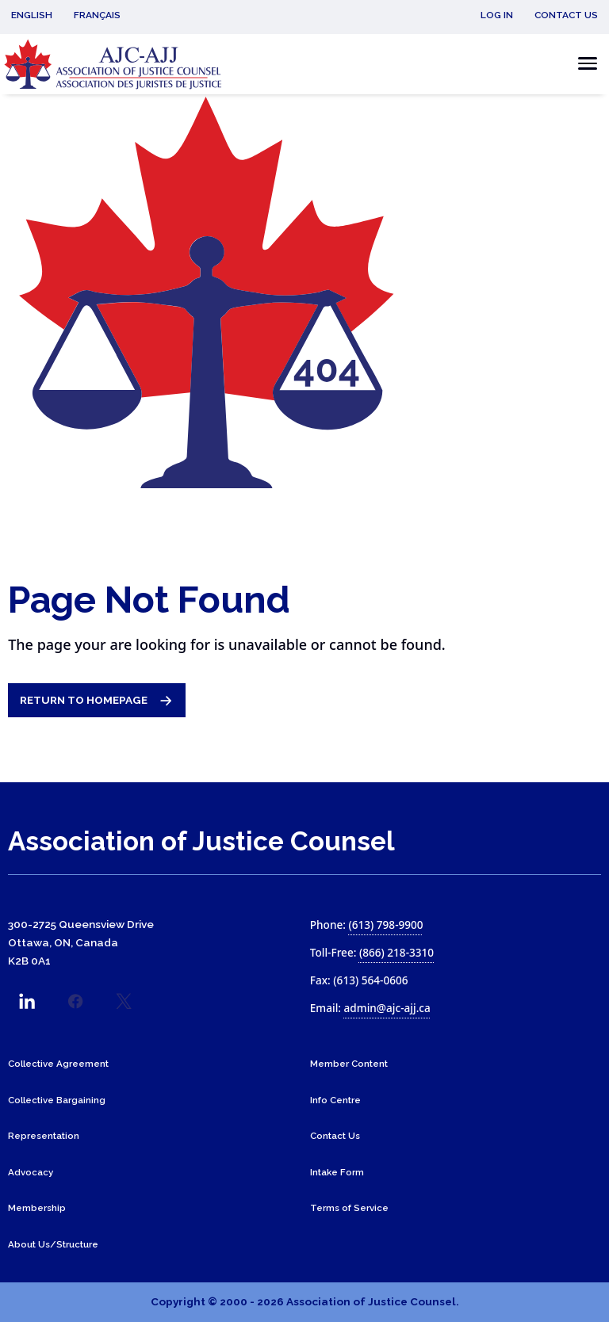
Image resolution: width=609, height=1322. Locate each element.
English (31, 15)
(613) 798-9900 (385, 924)
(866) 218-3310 (396, 952)
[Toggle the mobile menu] (583, 63)
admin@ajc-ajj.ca (387, 1007)
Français (97, 15)
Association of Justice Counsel (201, 841)
